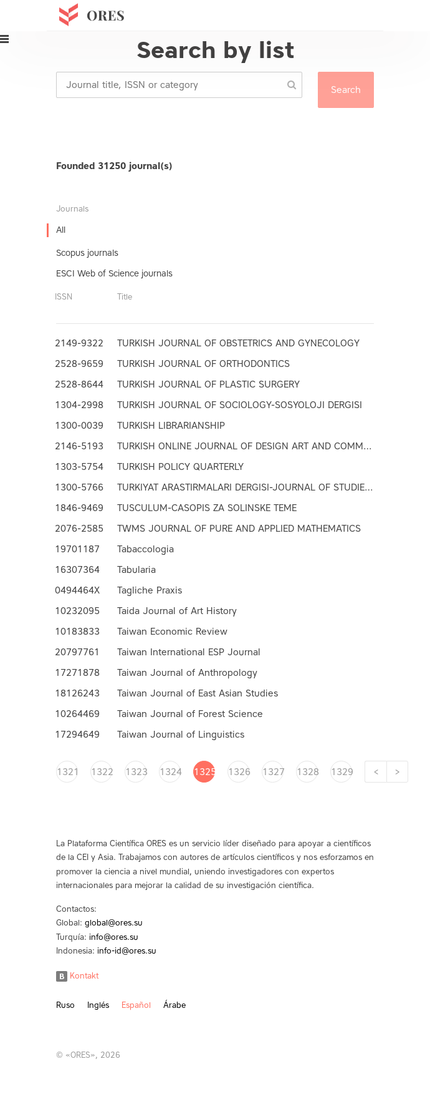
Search (346, 89)
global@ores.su (114, 922)
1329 (341, 772)
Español (136, 1005)
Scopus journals (87, 253)
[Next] (397, 772)
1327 (273, 772)
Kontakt (77, 975)
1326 (238, 772)
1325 (204, 772)
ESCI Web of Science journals (114, 273)
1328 (307, 772)
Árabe (174, 1005)
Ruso (65, 1005)
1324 (170, 772)
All (60, 230)
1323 (135, 772)
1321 (67, 772)
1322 (101, 772)
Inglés (98, 1005)
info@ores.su (113, 937)
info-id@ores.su (126, 950)
